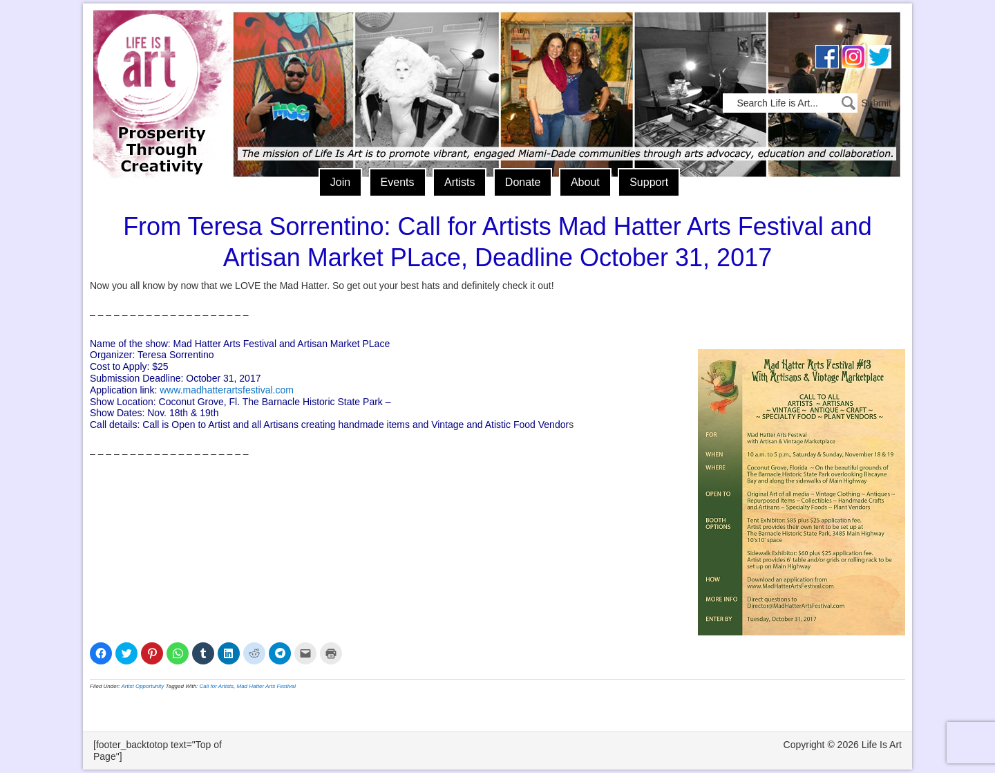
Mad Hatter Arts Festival (266, 686)
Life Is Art (157, 74)
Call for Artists (217, 686)
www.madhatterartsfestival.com (227, 389)
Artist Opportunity (143, 686)
